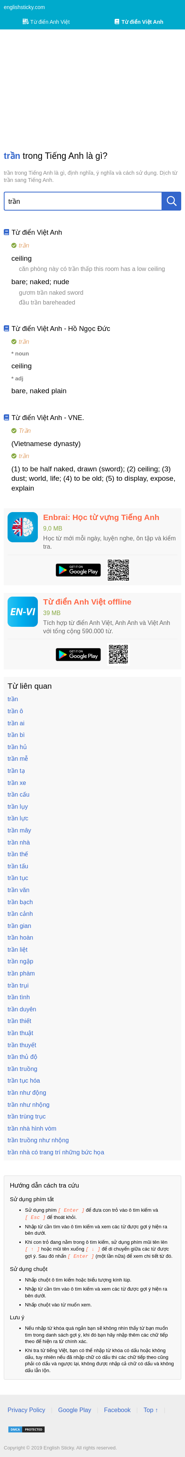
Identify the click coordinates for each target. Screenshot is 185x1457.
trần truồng (22, 1069)
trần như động (27, 1092)
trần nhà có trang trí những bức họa (56, 1152)
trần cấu (19, 794)
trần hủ (17, 747)
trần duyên (22, 1009)
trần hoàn (20, 937)
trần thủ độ (22, 1057)
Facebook (117, 1408)
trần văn (19, 890)
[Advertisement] (92, 90)
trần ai (16, 723)
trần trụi (18, 985)
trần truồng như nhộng (38, 1140)
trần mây (19, 830)
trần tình (19, 997)
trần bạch (20, 902)
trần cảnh (20, 914)
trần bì (16, 735)
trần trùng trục (27, 1116)
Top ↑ (150, 1408)
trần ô (15, 711)
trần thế (18, 854)
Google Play (74, 1408)
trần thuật (20, 1033)
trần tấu (18, 866)
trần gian (19, 926)
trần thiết (19, 1021)
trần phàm (21, 973)
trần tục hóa (24, 1080)
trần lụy (18, 806)
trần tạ (16, 771)
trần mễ (18, 758)
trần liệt (18, 949)
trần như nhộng (29, 1105)
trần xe (17, 783)
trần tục (18, 878)
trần (13, 699)
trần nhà (19, 842)
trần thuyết (22, 1045)
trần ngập (20, 961)
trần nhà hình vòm (32, 1128)
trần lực (18, 818)
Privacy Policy (26, 1408)
